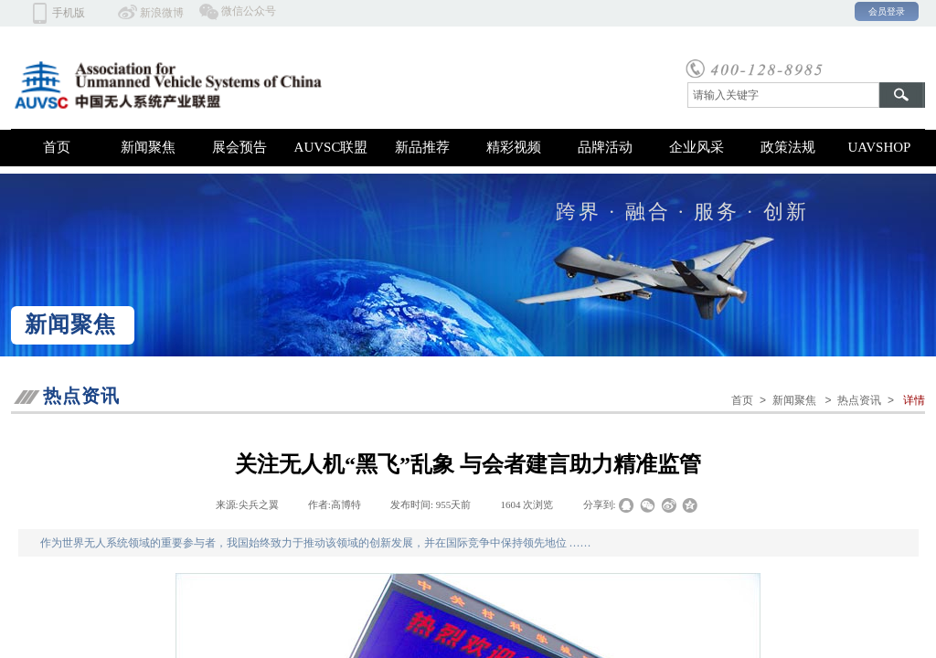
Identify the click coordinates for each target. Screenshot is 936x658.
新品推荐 (422, 147)
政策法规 (787, 147)
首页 (56, 147)
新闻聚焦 (148, 147)
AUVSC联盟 (331, 147)
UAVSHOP (879, 147)
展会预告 (239, 147)
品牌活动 (605, 147)
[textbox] (783, 95)
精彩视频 (513, 147)
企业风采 (696, 147)
